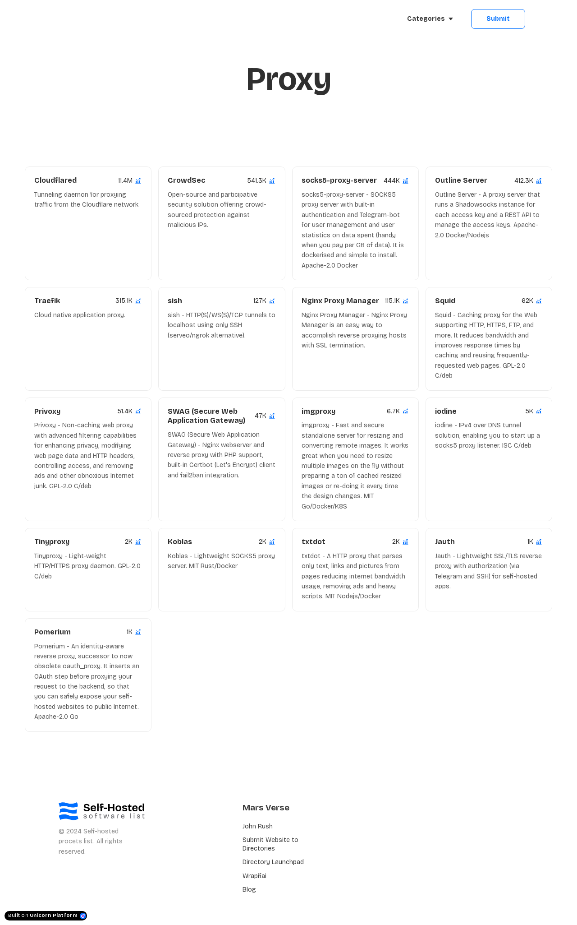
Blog (249, 889)
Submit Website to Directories (270, 844)
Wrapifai (254, 876)
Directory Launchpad (273, 862)
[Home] (93, 19)
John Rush (258, 826)
